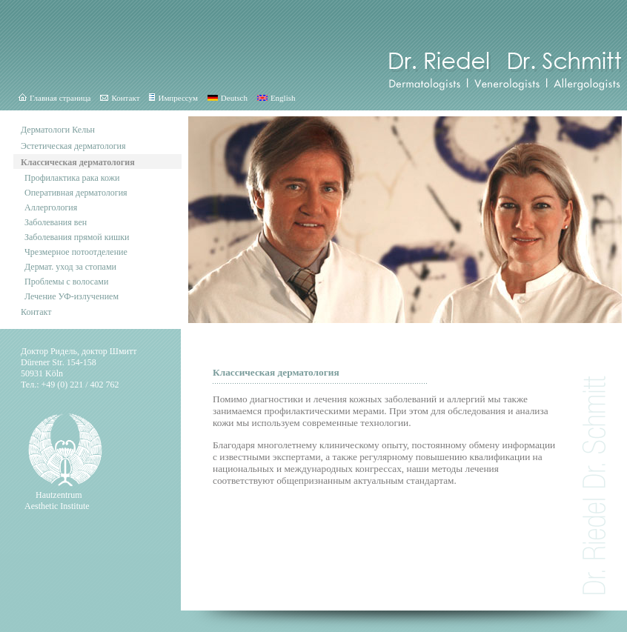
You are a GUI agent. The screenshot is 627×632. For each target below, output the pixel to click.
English (276, 97)
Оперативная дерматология (75, 192)
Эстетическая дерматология (73, 146)
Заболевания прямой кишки (77, 237)
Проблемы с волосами (66, 281)
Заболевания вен (55, 222)
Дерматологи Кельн (58, 129)
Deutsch (228, 97)
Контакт (119, 97)
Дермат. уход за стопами (70, 267)
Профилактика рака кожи (71, 178)
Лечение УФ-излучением (71, 296)
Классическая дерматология (78, 162)
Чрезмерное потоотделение (75, 252)
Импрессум (173, 97)
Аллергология (50, 207)
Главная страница (54, 97)
